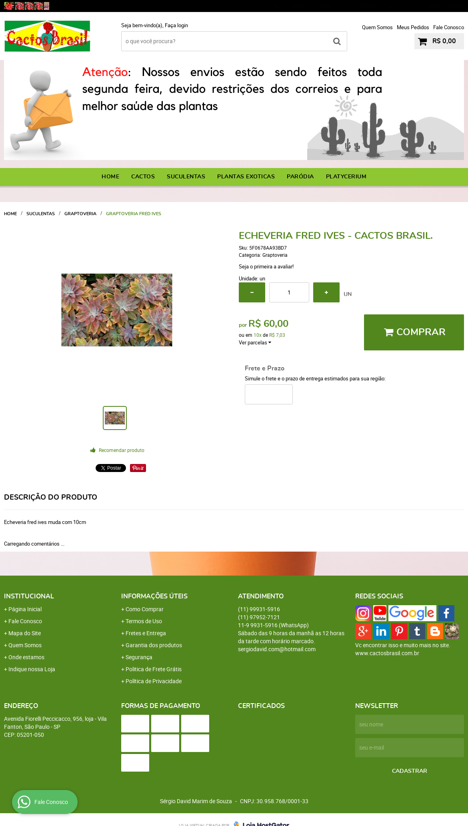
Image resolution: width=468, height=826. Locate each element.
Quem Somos (377, 27)
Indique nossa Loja (31, 669)
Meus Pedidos (413, 27)
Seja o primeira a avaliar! (266, 266)
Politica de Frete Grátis (154, 669)
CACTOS (143, 177)
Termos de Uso (144, 621)
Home (110, 177)
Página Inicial (25, 609)
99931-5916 (306, 6)
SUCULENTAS (186, 177)
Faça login (176, 25)
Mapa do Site (24, 633)
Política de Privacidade (154, 681)
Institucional (29, 596)
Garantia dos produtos (154, 645)
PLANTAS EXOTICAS (246, 177)
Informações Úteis (154, 596)
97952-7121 (374, 6)
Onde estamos (26, 657)
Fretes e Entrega (146, 633)
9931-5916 (440, 6)
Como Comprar (145, 609)
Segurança (139, 657)
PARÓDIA (300, 177)
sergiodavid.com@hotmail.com (277, 649)
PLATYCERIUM (346, 177)
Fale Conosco (448, 27)
